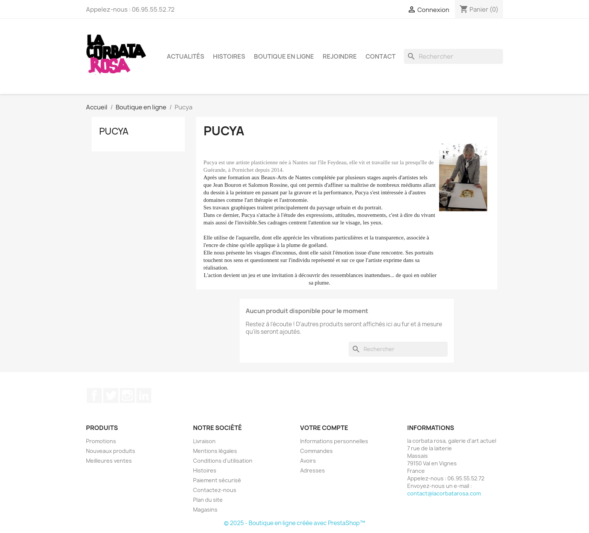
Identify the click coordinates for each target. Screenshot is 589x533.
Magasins (205, 509)
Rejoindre (340, 56)
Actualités (185, 56)
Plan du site (208, 499)
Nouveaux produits (110, 450)
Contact (380, 56)
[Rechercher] (453, 56)
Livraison (204, 441)
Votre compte (324, 428)
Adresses (312, 470)
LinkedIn (143, 395)
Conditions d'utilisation (222, 460)
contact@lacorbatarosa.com (444, 493)
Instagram (127, 395)
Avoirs (308, 460)
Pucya (113, 131)
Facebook (94, 395)
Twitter (110, 395)
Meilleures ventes (109, 460)
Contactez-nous (214, 490)
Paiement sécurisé (217, 480)
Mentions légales (215, 450)
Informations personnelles (334, 441)
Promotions (101, 441)
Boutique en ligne (284, 56)
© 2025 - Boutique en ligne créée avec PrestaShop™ (294, 523)
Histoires (229, 56)
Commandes (316, 450)
